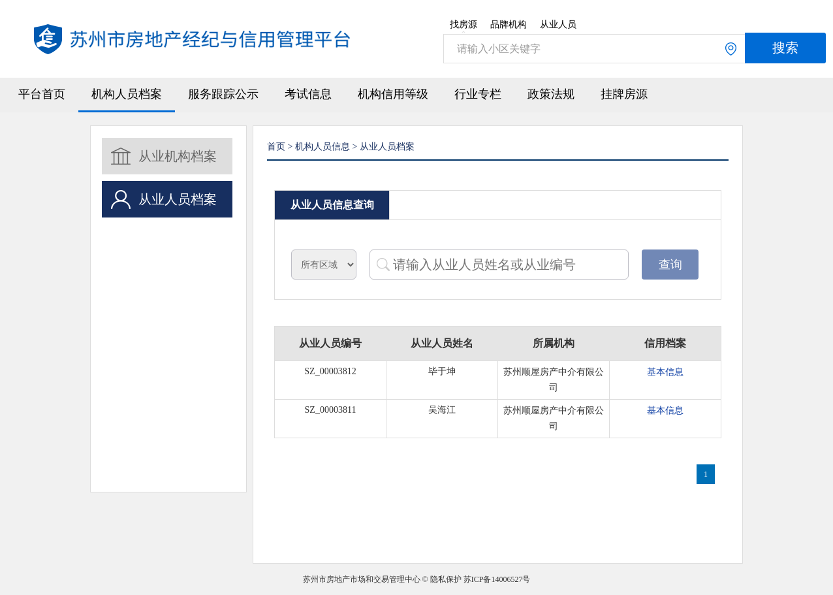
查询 (670, 264)
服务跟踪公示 (223, 94)
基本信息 (665, 372)
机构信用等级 (393, 94)
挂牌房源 (624, 94)
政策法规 (550, 94)
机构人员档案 (126, 94)
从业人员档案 (177, 199)
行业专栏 (477, 94)
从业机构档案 (177, 156)
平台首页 (41, 94)
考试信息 (308, 94)
